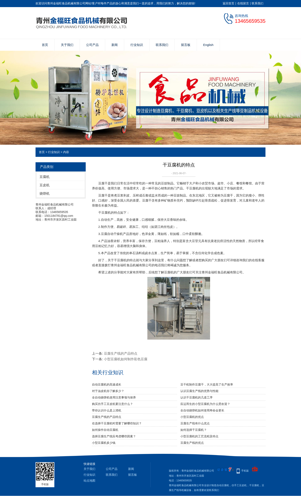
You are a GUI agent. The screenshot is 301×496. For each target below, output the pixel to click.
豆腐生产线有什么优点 (195, 423)
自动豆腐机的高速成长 (106, 384)
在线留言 (243, 3)
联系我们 (257, 3)
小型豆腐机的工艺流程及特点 (199, 436)
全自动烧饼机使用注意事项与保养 (114, 397)
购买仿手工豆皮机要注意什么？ (112, 404)
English (208, 45)
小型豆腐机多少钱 (103, 442)
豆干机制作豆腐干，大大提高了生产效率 (206, 384)
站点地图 (89, 480)
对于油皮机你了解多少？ (108, 391)
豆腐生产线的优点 (192, 442)
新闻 (114, 45)
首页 (45, 45)
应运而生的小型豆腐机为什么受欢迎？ (205, 404)
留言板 (185, 45)
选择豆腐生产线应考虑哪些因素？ (114, 436)
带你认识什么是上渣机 (106, 410)
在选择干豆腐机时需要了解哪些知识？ (117, 423)
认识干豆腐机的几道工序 (196, 397)
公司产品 (92, 45)
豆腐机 (45, 177)
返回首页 (228, 3)
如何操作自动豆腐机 (105, 429)
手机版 (245, 470)
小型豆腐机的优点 (192, 417)
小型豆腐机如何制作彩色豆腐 (125, 359)
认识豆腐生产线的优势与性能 (199, 391)
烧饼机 (45, 193)
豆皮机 (45, 185)
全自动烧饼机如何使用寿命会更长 (202, 410)
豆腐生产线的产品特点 (120, 353)
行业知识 (136, 45)
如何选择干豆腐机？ (193, 429)
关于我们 (67, 45)
